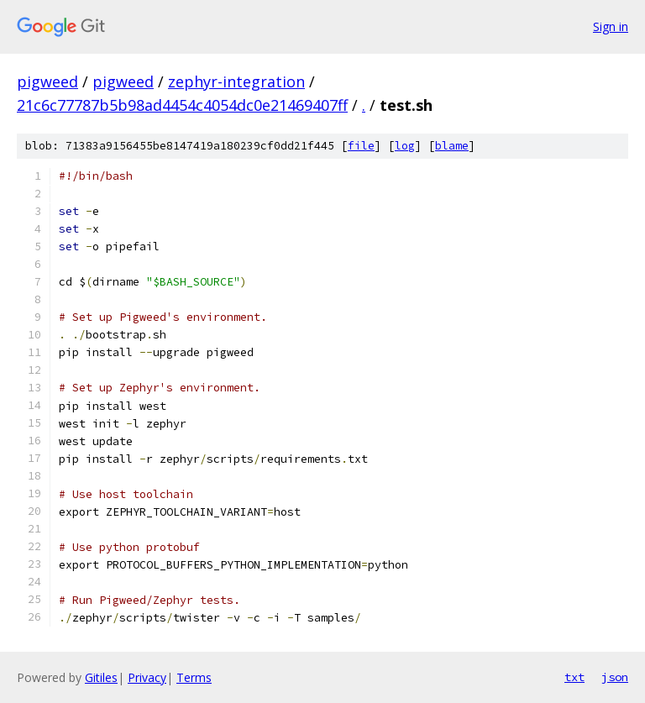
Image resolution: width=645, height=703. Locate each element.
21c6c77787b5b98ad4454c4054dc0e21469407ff (182, 105)
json (614, 677)
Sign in (610, 26)
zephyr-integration (236, 81)
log (405, 146)
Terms (194, 677)
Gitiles (101, 677)
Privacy (147, 677)
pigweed (47, 81)
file (361, 146)
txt (574, 677)
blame (452, 146)
